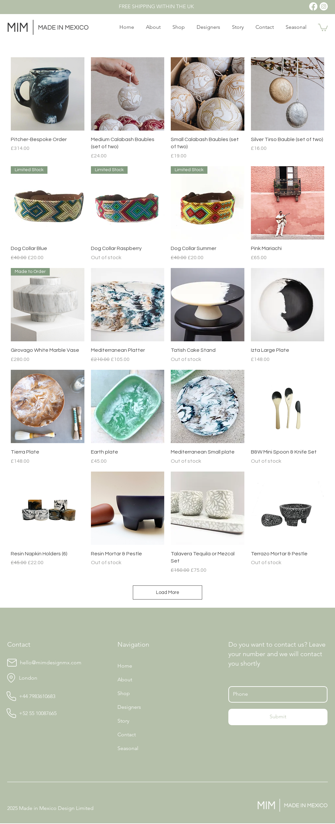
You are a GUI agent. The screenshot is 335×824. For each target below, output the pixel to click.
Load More (167, 592)
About (124, 679)
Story (123, 721)
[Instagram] (324, 6)
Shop (123, 693)
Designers (129, 707)
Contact (126, 734)
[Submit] (277, 717)
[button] (323, 27)
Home (124, 666)
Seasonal (127, 748)
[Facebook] (313, 6)
